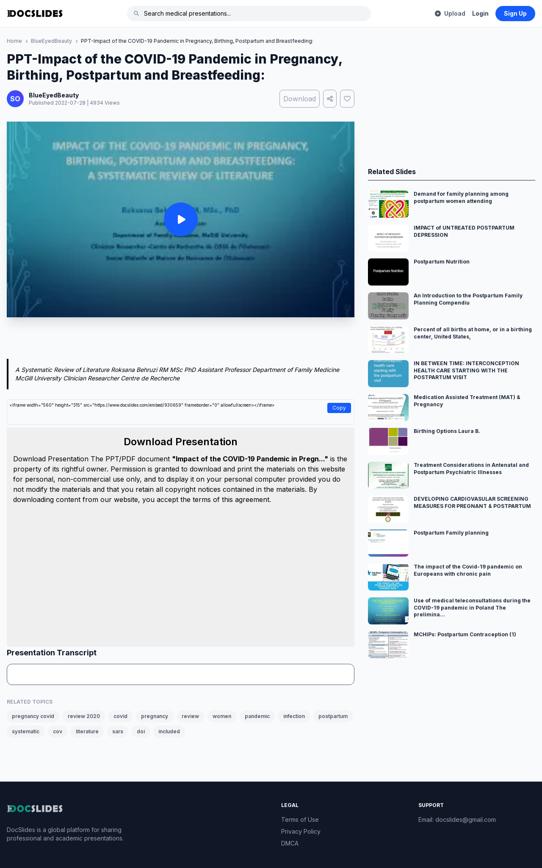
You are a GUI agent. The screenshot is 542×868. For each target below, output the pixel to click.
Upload (450, 13)
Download (299, 98)
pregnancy (154, 716)
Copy (339, 408)
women (222, 716)
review (190, 716)
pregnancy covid (33, 716)
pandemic (257, 716)
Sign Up (515, 13)
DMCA (290, 843)
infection (294, 716)
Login (480, 13)
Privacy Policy (301, 831)
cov (57, 731)
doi (141, 731)
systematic (25, 731)
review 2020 (84, 716)
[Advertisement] (180, 340)
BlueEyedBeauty (51, 41)
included (169, 731)
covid (120, 716)
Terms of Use (300, 819)
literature (87, 731)
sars (117, 731)
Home (14, 41)
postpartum (333, 716)
